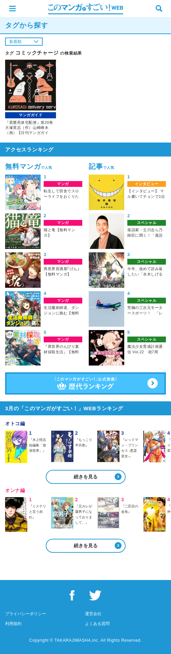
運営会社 (93, 613)
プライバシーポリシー (25, 613)
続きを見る (86, 476)
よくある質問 (97, 623)
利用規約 (13, 623)
